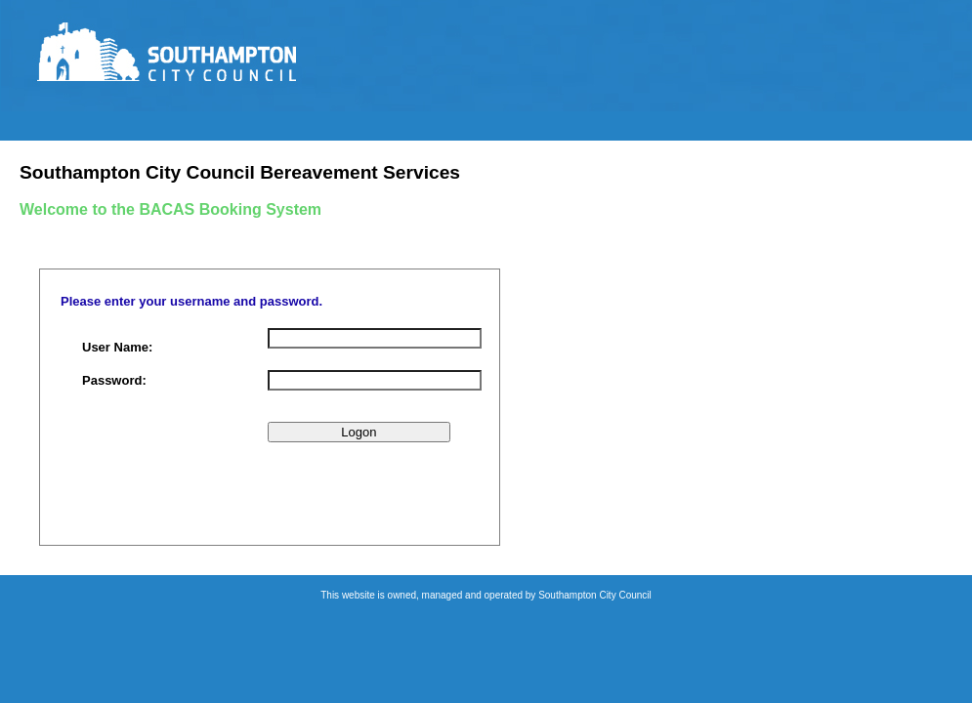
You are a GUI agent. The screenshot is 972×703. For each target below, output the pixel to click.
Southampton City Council (595, 595)
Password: (114, 380)
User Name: (117, 347)
